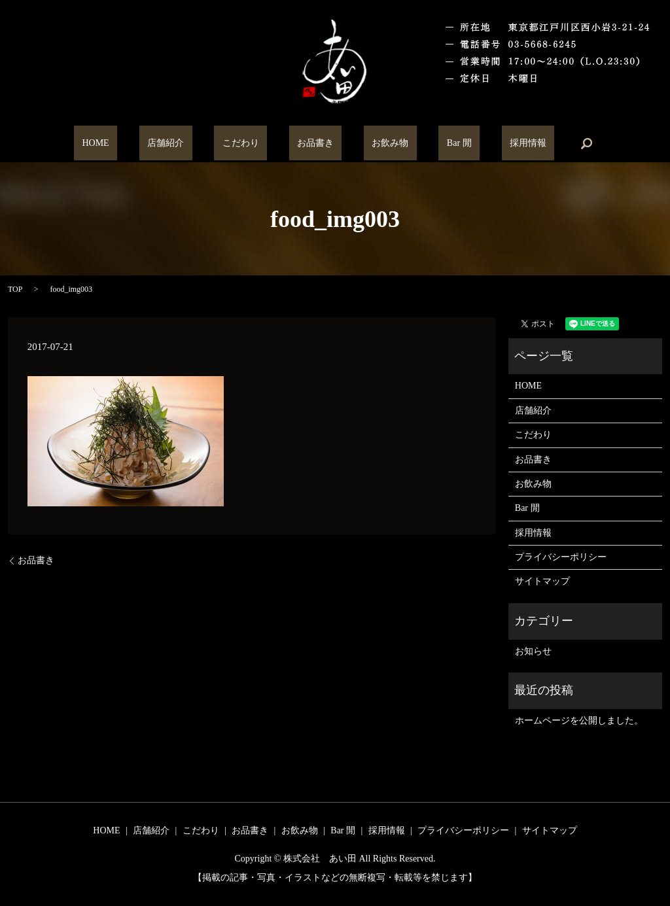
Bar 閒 (426, 143)
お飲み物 (374, 143)
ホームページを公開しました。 (579, 720)
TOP (15, 289)
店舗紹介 (198, 143)
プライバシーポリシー (561, 557)
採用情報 (479, 143)
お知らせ (533, 651)
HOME (144, 143)
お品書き (315, 143)
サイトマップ (542, 581)
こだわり (256, 143)
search (529, 143)
